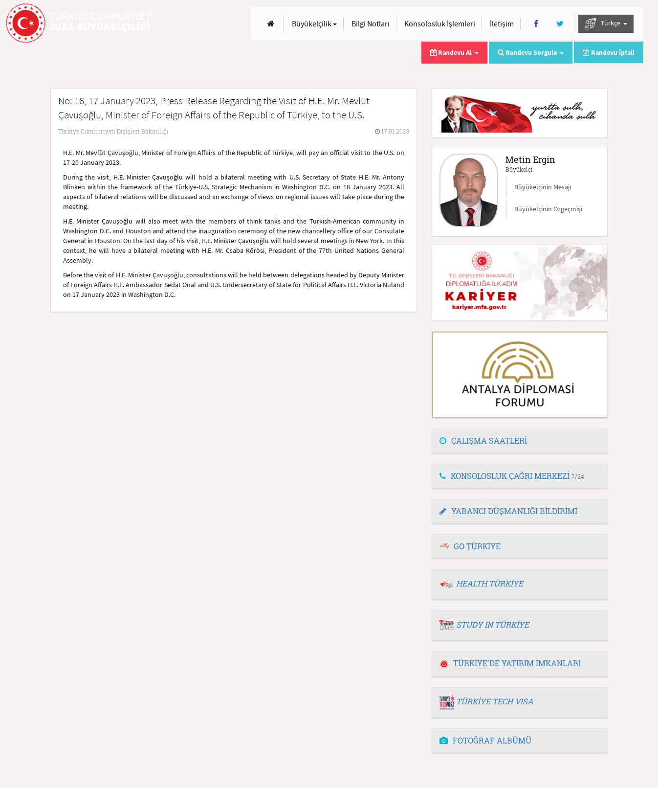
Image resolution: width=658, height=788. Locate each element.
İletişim (502, 23)
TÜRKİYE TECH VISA (494, 701)
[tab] (519, 441)
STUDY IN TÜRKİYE (492, 624)
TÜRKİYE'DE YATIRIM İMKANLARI (510, 663)
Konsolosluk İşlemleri (439, 23)
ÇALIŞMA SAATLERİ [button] (483, 440)
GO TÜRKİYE (477, 546)
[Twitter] (559, 24)
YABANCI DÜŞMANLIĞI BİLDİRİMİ (508, 511)
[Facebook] (536, 24)
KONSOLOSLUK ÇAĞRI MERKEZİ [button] (511, 476)
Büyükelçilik (314, 23)
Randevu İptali (609, 52)
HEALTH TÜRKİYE (489, 583)
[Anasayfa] (271, 24)
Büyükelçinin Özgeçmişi (548, 208)
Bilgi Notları (370, 23)
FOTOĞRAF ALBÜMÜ (485, 740)
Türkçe (606, 23)
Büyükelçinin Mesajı (542, 186)
